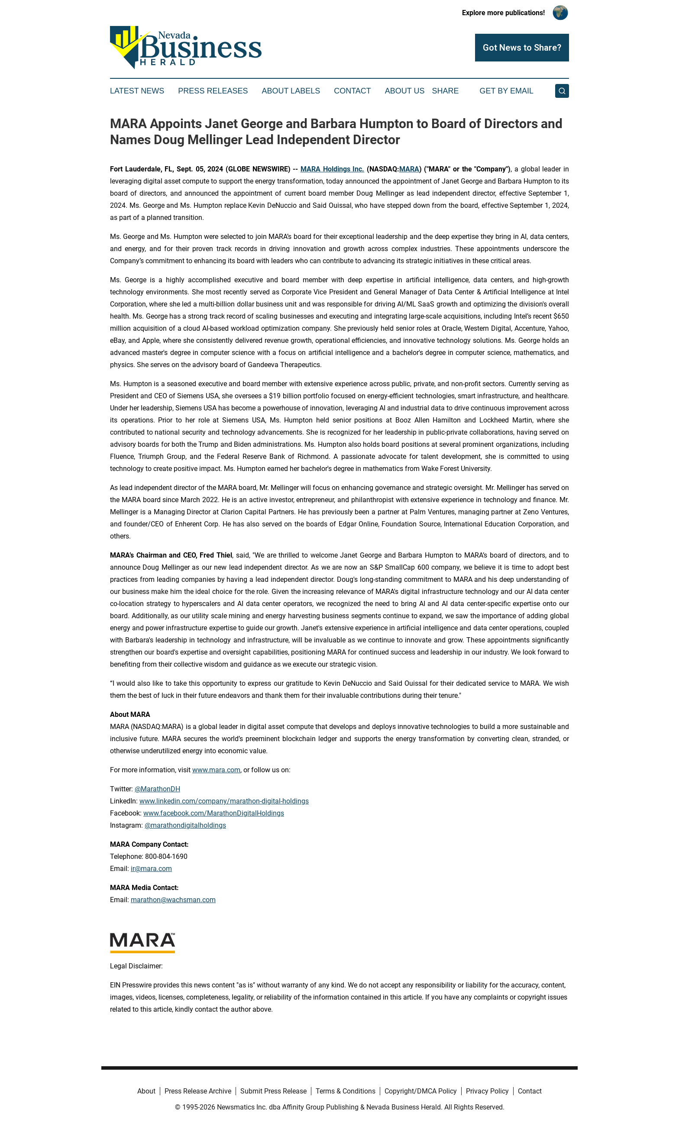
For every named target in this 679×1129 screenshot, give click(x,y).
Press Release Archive (198, 1091)
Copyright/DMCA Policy (421, 1091)
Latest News (137, 91)
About (146, 1091)
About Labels (291, 91)
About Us (405, 91)
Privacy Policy (487, 1091)
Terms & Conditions (345, 1091)
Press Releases (213, 91)
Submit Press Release (273, 1091)
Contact (352, 91)
